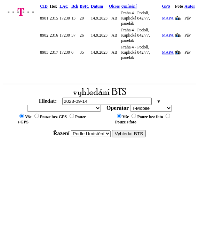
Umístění (129, 6)
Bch (74, 6)
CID (44, 6)
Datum (97, 6)
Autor (189, 6)
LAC (63, 6)
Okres (114, 6)
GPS (166, 6)
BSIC (84, 6)
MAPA (168, 18)
